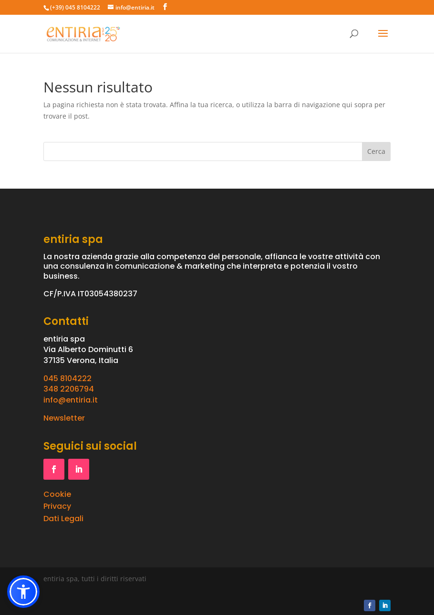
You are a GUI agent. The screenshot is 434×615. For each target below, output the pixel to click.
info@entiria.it (70, 399)
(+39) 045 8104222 (75, 7)
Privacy (57, 506)
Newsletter (64, 418)
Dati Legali (63, 518)
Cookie (57, 494)
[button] (23, 591)
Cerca (376, 151)
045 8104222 (67, 378)
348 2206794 (68, 388)
